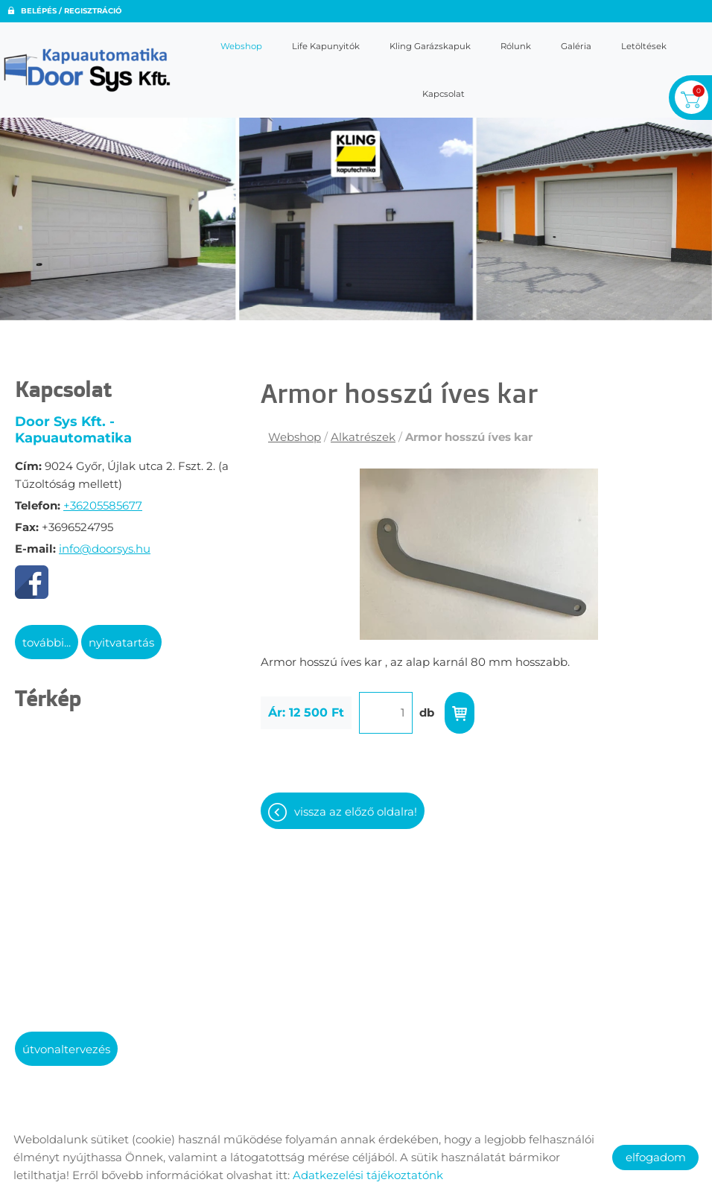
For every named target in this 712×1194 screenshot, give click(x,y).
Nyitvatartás (121, 642)
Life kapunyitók (326, 46)
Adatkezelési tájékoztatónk (368, 1175)
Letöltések (644, 46)
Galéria (576, 46)
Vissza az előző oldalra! (355, 811)
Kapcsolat (443, 94)
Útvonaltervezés (66, 1049)
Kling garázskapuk (430, 46)
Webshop (241, 46)
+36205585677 (102, 505)
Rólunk (515, 46)
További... (46, 642)
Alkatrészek (363, 437)
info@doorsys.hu (104, 549)
